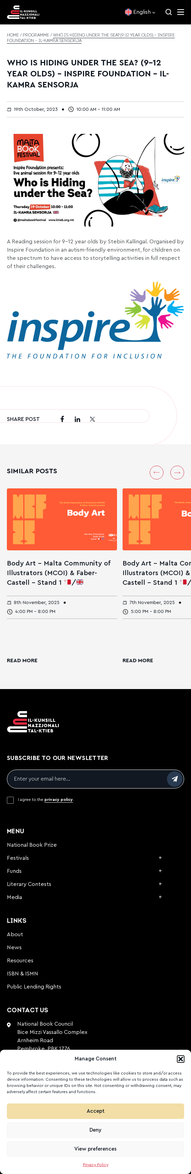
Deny (95, 1130)
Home (13, 35)
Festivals (18, 858)
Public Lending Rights (34, 987)
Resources (20, 960)
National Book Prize (32, 845)
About (15, 934)
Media (14, 897)
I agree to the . (46, 799)
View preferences (95, 1149)
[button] (180, 1059)
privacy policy (58, 799)
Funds (14, 871)
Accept (96, 1111)
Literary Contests (29, 884)
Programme (36, 35)
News (14, 947)
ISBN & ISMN (22, 973)
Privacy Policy (95, 1165)
